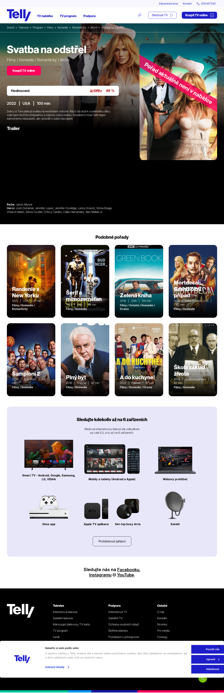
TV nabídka (45, 16)
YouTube (126, 575)
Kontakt (186, 3)
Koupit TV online (199, 15)
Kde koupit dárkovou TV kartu (71, 625)
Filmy (51, 27)
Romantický (80, 27)
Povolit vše (186, 664)
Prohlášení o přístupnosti (123, 637)
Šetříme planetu (118, 631)
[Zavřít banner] (218, 661)
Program (38, 27)
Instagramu (99, 575)
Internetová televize (65, 612)
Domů (10, 27)
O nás (160, 612)
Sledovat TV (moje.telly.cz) (69, 643)
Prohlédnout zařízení (112, 542)
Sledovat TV (162, 15)
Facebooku (128, 570)
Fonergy (162, 637)
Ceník (56, 637)
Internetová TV (117, 612)
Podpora (89, 16)
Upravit (186, 674)
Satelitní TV (115, 618)
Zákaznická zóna (167, 3)
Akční (95, 27)
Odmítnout (186, 684)
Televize (24, 27)
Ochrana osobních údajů (123, 625)
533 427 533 (16, 650)
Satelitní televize (63, 618)
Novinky (162, 625)
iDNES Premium (167, 643)
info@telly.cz (17, 655)
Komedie (63, 27)
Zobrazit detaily (54, 682)
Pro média (163, 631)
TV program (68, 16)
